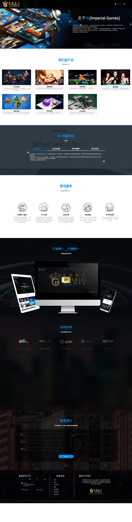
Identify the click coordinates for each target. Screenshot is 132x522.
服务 (42, 505)
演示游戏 (43, 508)
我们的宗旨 (95, 167)
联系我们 (43, 512)
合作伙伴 (43, 510)
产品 (42, 501)
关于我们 (37, 167)
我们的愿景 (75, 167)
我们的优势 (56, 167)
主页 (42, 498)
